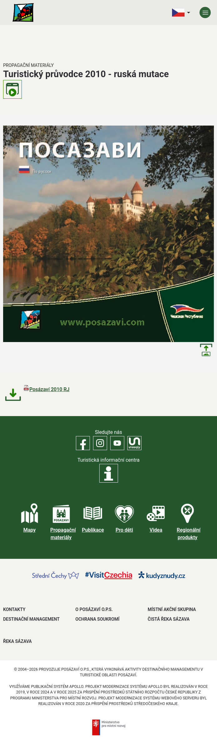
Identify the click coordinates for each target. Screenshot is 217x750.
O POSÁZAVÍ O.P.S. (94, 609)
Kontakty (14, 609)
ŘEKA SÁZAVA (17, 641)
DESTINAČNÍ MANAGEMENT (31, 619)
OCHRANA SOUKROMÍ (98, 619)
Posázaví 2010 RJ (49, 389)
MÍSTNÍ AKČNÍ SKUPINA (172, 609)
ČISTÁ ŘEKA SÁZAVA (169, 619)
